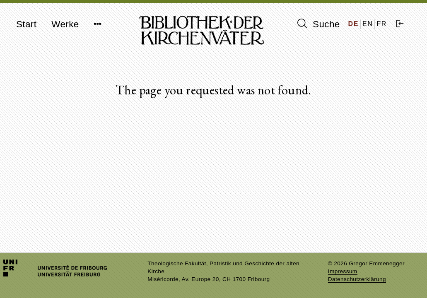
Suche (318, 24)
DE (353, 23)
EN (367, 23)
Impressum (342, 271)
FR (381, 23)
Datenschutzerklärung (357, 279)
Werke (65, 24)
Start (26, 24)
